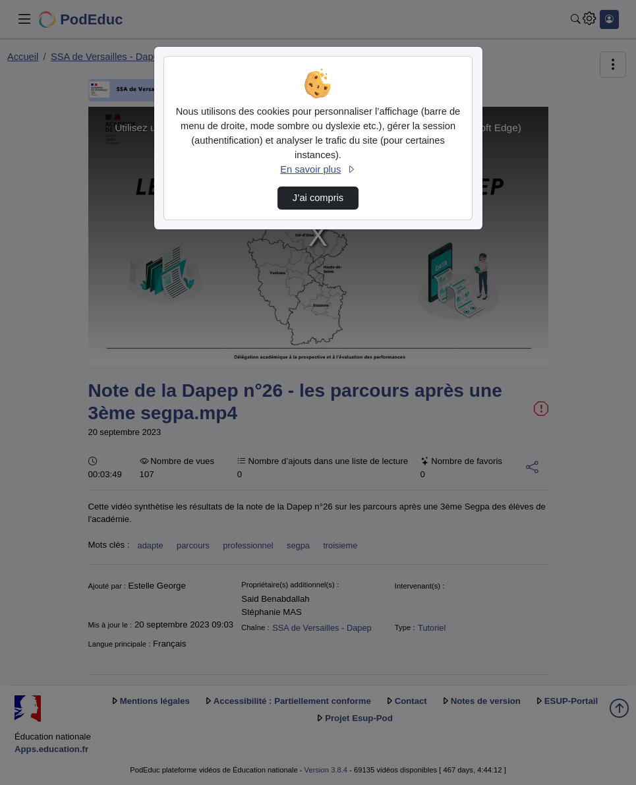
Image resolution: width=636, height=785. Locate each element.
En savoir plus (317, 169)
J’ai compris (318, 197)
